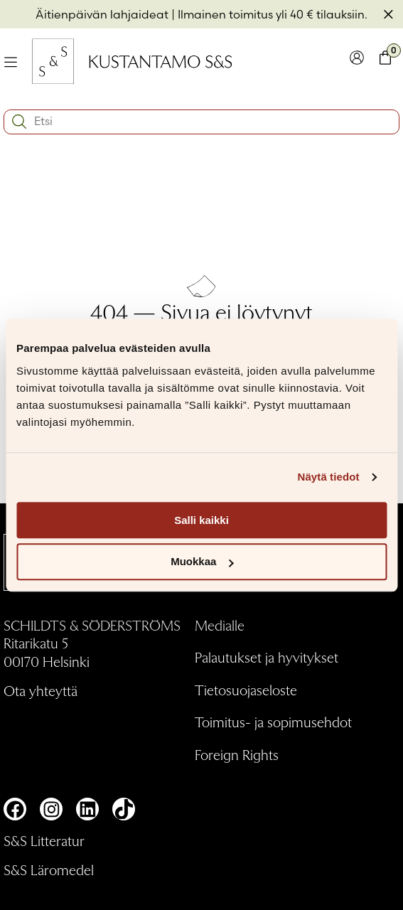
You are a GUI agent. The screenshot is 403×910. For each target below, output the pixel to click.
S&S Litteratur (44, 840)
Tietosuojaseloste (246, 689)
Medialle (220, 624)
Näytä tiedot (329, 477)
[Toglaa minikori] (385, 60)
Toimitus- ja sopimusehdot (273, 721)
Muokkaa (202, 562)
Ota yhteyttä (40, 690)
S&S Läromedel (49, 869)
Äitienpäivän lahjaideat (102, 14)
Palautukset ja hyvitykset (266, 656)
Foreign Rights (237, 754)
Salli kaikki (201, 520)
